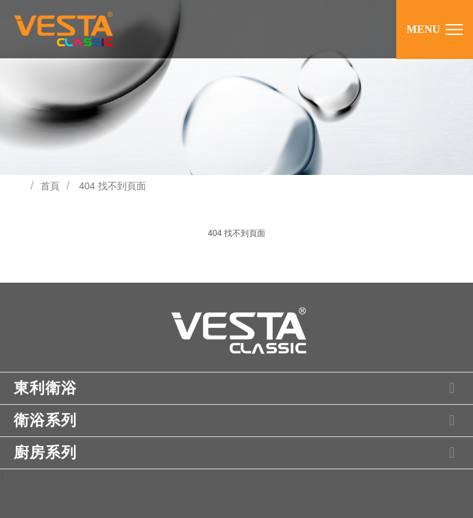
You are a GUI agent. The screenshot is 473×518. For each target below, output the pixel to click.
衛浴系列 (238, 420)
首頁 (50, 185)
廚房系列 (238, 453)
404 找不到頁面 (112, 185)
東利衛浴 (238, 388)
